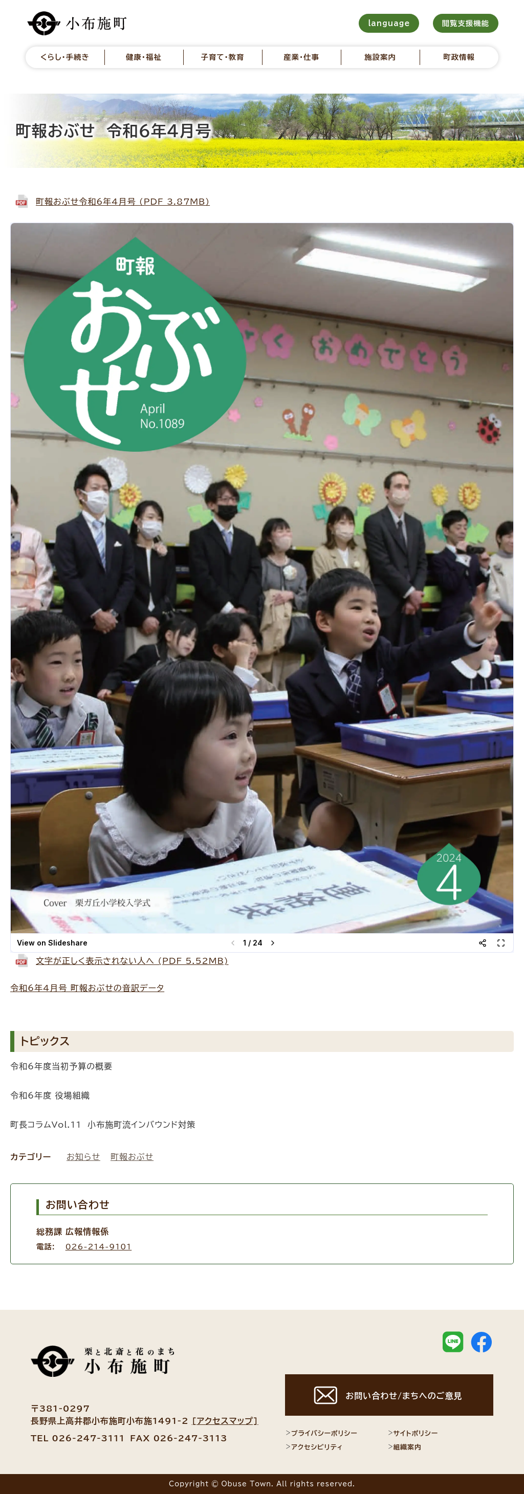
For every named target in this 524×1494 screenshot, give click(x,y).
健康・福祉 (144, 57)
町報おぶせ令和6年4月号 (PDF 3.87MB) (123, 201)
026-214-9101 (99, 1246)
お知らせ (83, 1157)
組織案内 (404, 1447)
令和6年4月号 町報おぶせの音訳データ (87, 988)
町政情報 (459, 57)
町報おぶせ (132, 1157)
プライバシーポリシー (321, 1433)
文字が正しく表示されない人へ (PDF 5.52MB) (132, 961)
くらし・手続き (65, 57)
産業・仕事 (301, 57)
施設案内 (380, 57)
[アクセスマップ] (225, 1421)
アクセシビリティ (314, 1447)
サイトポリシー (413, 1433)
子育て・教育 (222, 57)
